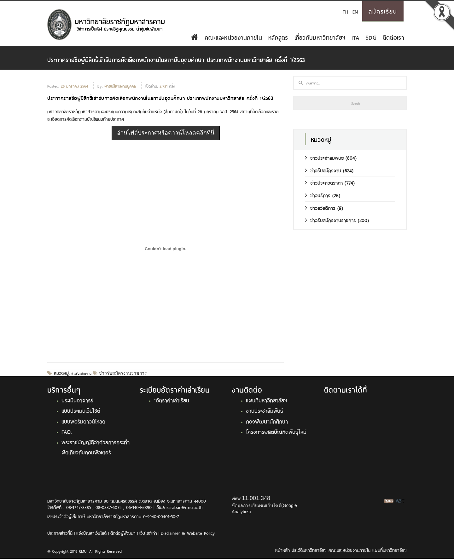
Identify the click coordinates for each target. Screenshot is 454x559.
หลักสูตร (278, 37)
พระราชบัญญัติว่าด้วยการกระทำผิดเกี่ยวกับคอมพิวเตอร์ (95, 446)
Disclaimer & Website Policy (188, 533)
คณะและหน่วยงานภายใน (233, 37)
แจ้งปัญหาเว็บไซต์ (91, 533)
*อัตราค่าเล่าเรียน (171, 400)
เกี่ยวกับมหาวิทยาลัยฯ (320, 37)
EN (355, 11)
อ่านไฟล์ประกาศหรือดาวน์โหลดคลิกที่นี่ (165, 133)
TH (345, 11)
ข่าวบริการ (317, 195)
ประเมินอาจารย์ (77, 400)
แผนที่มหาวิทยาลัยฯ (266, 400)
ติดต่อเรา (393, 37)
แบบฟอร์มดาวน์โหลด (83, 421)
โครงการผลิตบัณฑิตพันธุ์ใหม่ (276, 431)
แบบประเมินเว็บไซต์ (80, 410)
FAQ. (66, 431)
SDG (370, 37)
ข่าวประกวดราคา (324, 182)
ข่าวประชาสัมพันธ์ (324, 157)
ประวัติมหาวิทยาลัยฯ (309, 550)
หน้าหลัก (282, 550)
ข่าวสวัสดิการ (320, 207)
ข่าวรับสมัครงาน (81, 373)
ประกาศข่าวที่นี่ (60, 533)
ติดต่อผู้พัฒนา (123, 533)
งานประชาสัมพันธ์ (264, 410)
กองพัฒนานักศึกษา (267, 421)
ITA (355, 37)
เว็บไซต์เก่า (148, 533)
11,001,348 (256, 498)
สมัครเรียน (383, 11)
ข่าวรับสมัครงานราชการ (122, 373)
